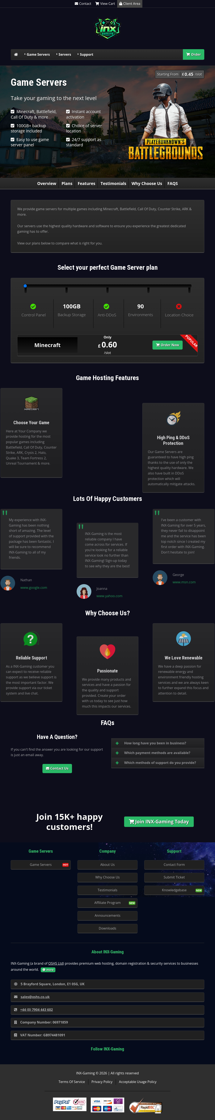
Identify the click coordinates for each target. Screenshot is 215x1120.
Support (86, 54)
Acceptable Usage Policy (138, 1081)
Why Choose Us (147, 183)
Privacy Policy (102, 1081)
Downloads (107, 928)
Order (193, 54)
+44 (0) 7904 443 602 (33, 1009)
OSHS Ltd (55, 963)
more (48, 970)
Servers (65, 54)
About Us (107, 864)
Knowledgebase (174, 890)
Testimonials (113, 183)
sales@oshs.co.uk (32, 997)
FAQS (172, 183)
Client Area (129, 3)
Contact (83, 3)
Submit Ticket (174, 877)
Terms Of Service (72, 1081)
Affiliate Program (107, 902)
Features (86, 183)
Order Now (167, 345)
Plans (67, 183)
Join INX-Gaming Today (159, 821)
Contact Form (174, 864)
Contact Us (57, 768)
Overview (46, 183)
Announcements (108, 915)
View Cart (105, 3)
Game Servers (38, 54)
